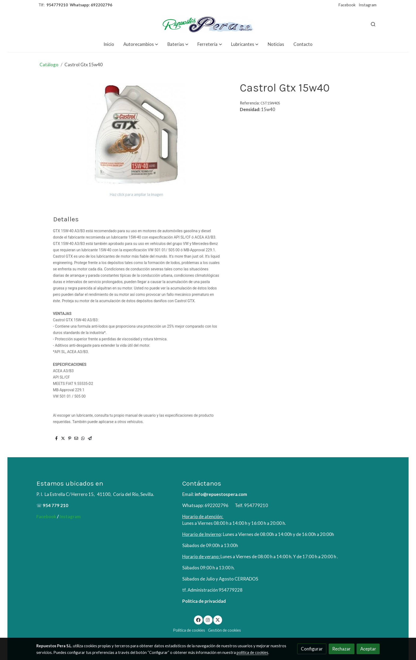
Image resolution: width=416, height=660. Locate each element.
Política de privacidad (204, 601)
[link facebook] (198, 619)
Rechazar (341, 649)
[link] (208, 24)
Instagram (367, 5)
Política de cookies (189, 630)
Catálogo (49, 64)
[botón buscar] (373, 24)
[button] (141, 44)
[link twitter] (217, 619)
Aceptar (368, 649)
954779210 (57, 5)
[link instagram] (208, 619)
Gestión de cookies (224, 630)
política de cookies (252, 652)
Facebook (347, 5)
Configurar (312, 649)
